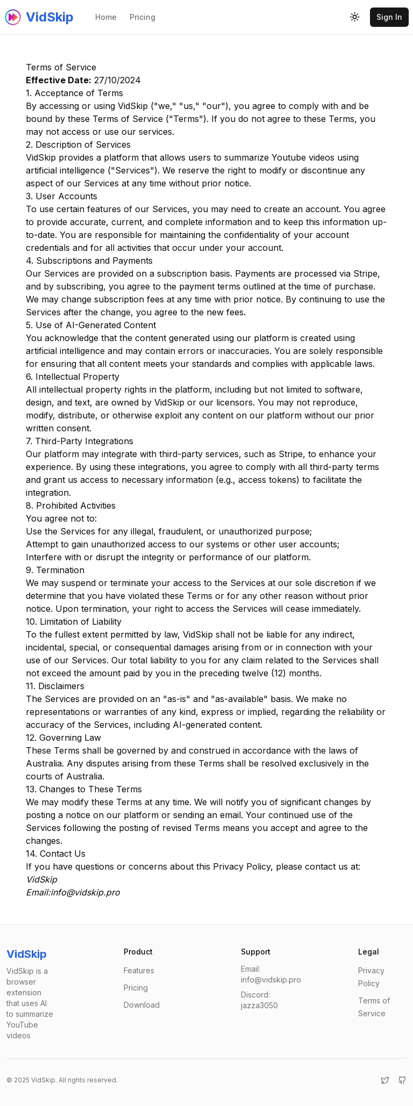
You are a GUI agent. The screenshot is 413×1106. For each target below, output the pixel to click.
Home (106, 16)
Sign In (389, 16)
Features (139, 970)
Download (142, 1004)
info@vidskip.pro (85, 892)
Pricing (142, 16)
